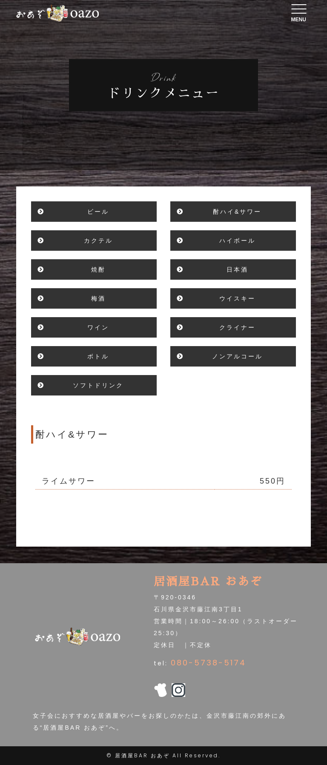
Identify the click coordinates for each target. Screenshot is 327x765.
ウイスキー (237, 298)
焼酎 (98, 269)
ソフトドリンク (98, 385)
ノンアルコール (237, 356)
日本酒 (237, 269)
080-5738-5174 (208, 662)
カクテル (98, 240)
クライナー (237, 327)
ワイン (98, 327)
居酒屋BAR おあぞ (142, 755)
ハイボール (237, 240)
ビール (98, 211)
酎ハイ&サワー (237, 211)
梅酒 (98, 298)
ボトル (98, 356)
